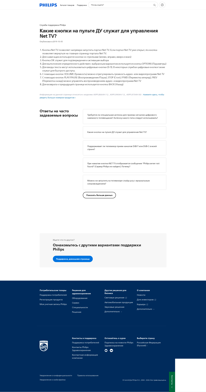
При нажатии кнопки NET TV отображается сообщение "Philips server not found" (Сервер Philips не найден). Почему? (123, 165)
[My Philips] (162, 5)
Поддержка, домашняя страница (73, 259)
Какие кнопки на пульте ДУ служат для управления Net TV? (117, 132)
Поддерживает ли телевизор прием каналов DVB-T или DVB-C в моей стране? (122, 148)
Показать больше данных (99, 195)
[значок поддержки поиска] (154, 5)
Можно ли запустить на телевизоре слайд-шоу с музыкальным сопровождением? (118, 182)
